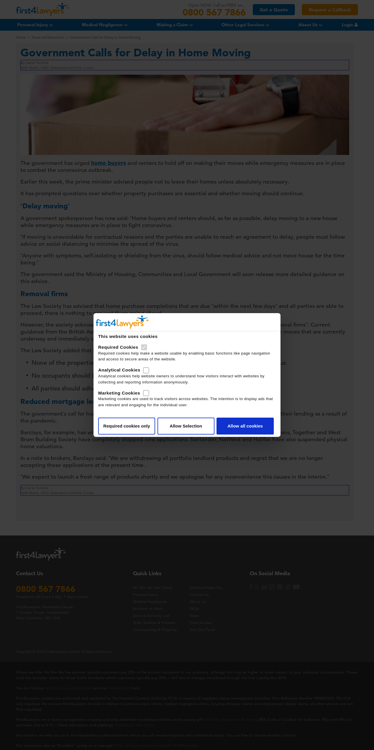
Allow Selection (186, 425)
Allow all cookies (245, 425)
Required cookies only (126, 425)
